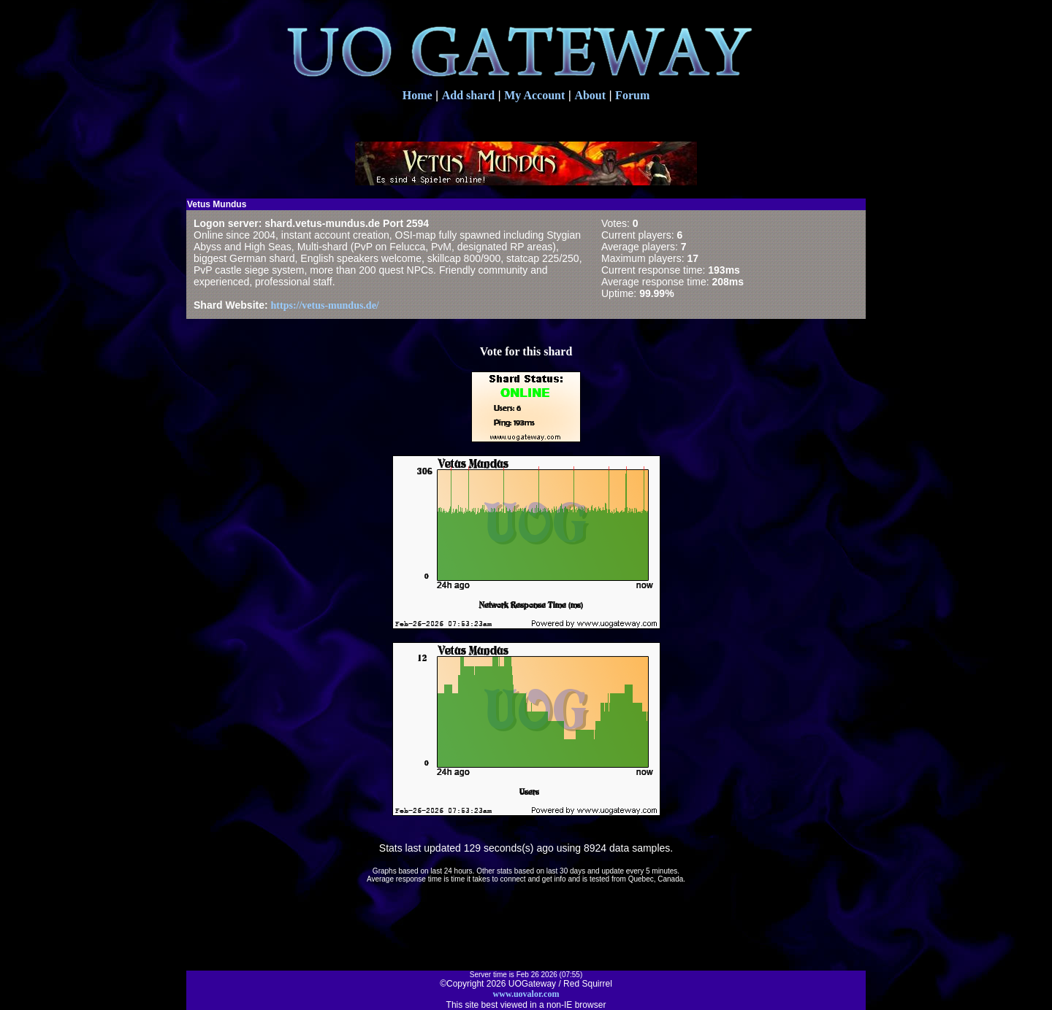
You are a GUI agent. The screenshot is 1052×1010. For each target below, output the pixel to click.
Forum (632, 95)
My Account (534, 95)
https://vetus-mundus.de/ (325, 305)
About (590, 95)
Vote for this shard (526, 351)
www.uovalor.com (526, 994)
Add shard (468, 95)
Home (417, 95)
